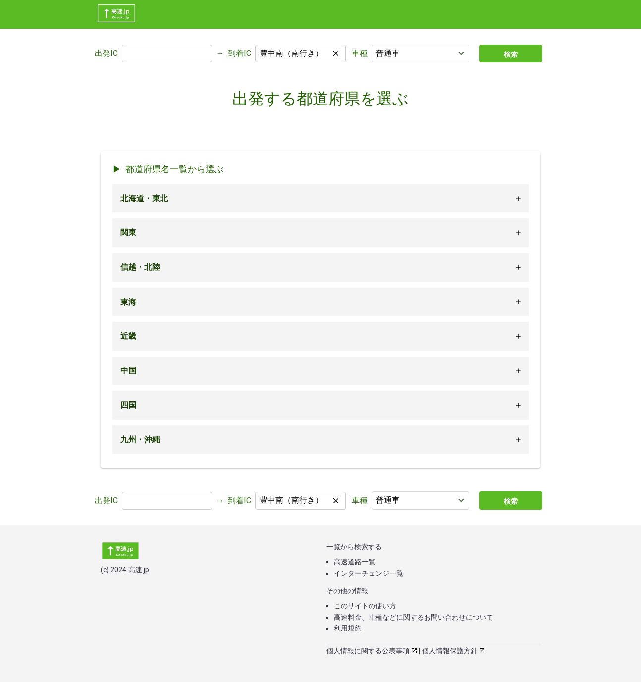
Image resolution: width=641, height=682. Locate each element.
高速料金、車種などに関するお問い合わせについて (413, 617)
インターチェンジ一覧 (368, 573)
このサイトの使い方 (365, 606)
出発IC (106, 53)
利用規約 (348, 628)
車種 (360, 53)
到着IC (239, 53)
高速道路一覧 (354, 562)
